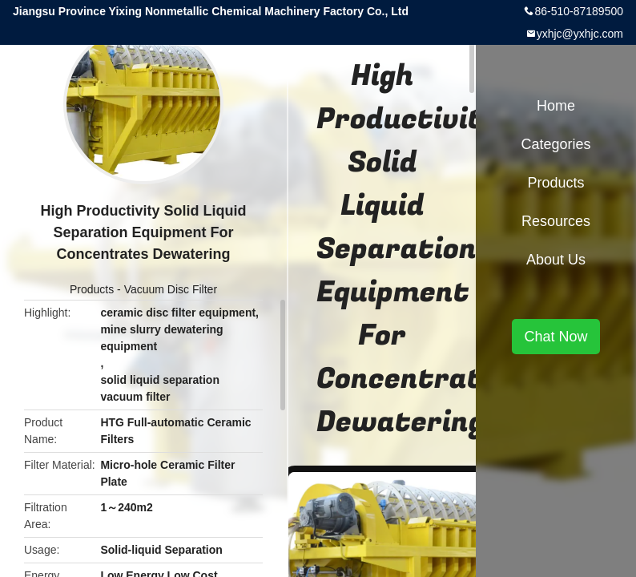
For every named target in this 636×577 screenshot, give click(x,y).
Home (556, 106)
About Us (556, 260)
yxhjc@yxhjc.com (580, 33)
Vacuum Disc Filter (170, 289)
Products (92, 289)
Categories (555, 144)
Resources (555, 221)
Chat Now (555, 337)
